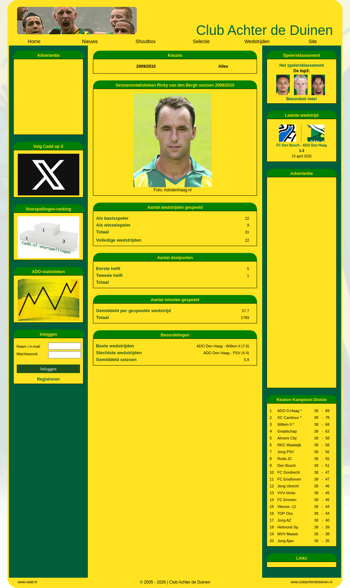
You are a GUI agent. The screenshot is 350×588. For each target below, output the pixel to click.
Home (34, 41)
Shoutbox (145, 41)
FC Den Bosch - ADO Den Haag (302, 145)
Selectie (201, 41)
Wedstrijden (257, 41)
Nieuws (90, 41)
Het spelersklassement (301, 65)
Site (313, 41)
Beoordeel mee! (301, 99)
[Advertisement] (49, 97)
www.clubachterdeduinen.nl (311, 582)
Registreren (48, 379)
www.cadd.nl (27, 582)
